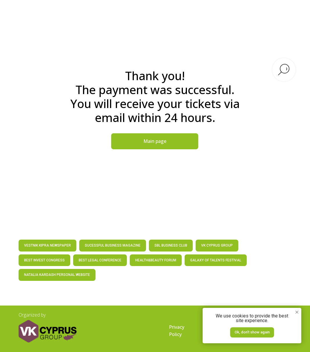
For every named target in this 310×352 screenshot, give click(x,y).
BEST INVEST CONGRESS (44, 260)
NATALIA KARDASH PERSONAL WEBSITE (57, 275)
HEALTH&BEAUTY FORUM (155, 260)
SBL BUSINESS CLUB (170, 245)
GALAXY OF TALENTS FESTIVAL (215, 260)
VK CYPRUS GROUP (217, 245)
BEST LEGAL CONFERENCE (100, 260)
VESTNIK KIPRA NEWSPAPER (47, 245)
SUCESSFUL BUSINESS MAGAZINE (112, 245)
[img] (48, 331)
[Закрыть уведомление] (297, 312)
